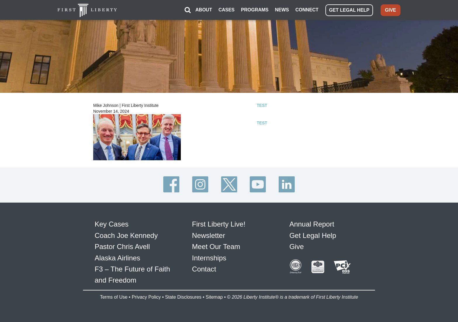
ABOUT (203, 9)
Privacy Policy (146, 297)
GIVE (390, 10)
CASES (226, 9)
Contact (204, 269)
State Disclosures (183, 297)
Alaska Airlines (117, 258)
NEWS (282, 9)
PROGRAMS (254, 9)
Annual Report (311, 224)
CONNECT (306, 9)
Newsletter (208, 235)
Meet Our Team (216, 246)
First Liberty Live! (218, 224)
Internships (209, 258)
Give (296, 246)
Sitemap (214, 297)
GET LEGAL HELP (349, 10)
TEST (262, 105)
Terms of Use (113, 297)
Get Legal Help (312, 235)
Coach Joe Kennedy (126, 235)
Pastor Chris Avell (122, 246)
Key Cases (112, 224)
